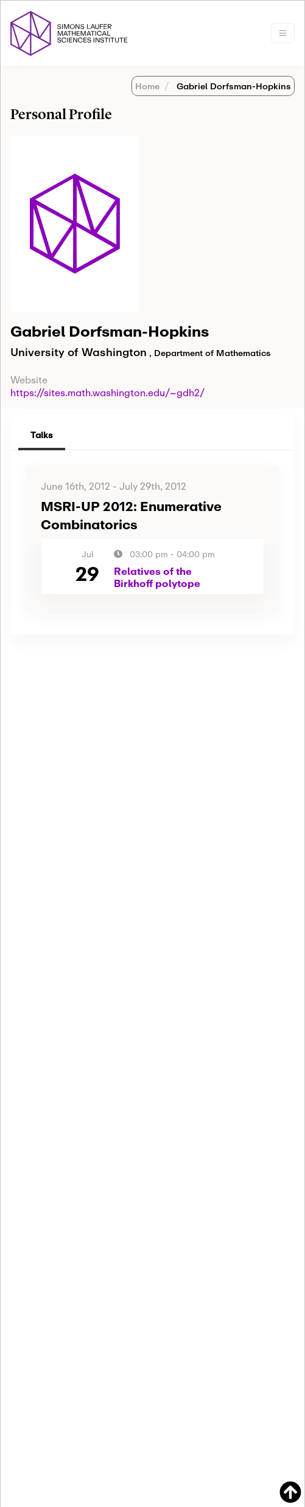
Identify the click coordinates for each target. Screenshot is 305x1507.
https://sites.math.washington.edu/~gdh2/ (107, 392)
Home (147, 86)
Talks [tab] (41, 434)
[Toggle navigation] (283, 33)
